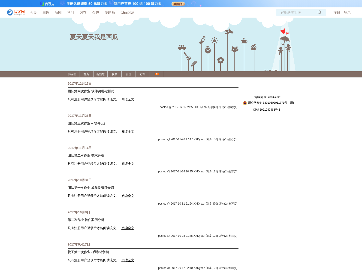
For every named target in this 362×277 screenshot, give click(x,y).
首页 (86, 74)
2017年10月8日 (79, 212)
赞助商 (110, 12)
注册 (336, 12)
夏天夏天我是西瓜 (94, 37)
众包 (95, 12)
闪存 (83, 12)
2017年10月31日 (80, 180)
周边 (45, 12)
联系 (114, 74)
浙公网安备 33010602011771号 (265, 102)
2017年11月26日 (80, 116)
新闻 (58, 12)
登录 (347, 12)
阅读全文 (127, 99)
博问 (70, 12)
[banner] (14, 12)
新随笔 (100, 74)
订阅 (142, 74)
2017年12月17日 (80, 83)
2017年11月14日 (80, 148)
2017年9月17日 (79, 244)
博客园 (72, 74)
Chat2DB (128, 13)
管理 (128, 74)
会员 (33, 12)
